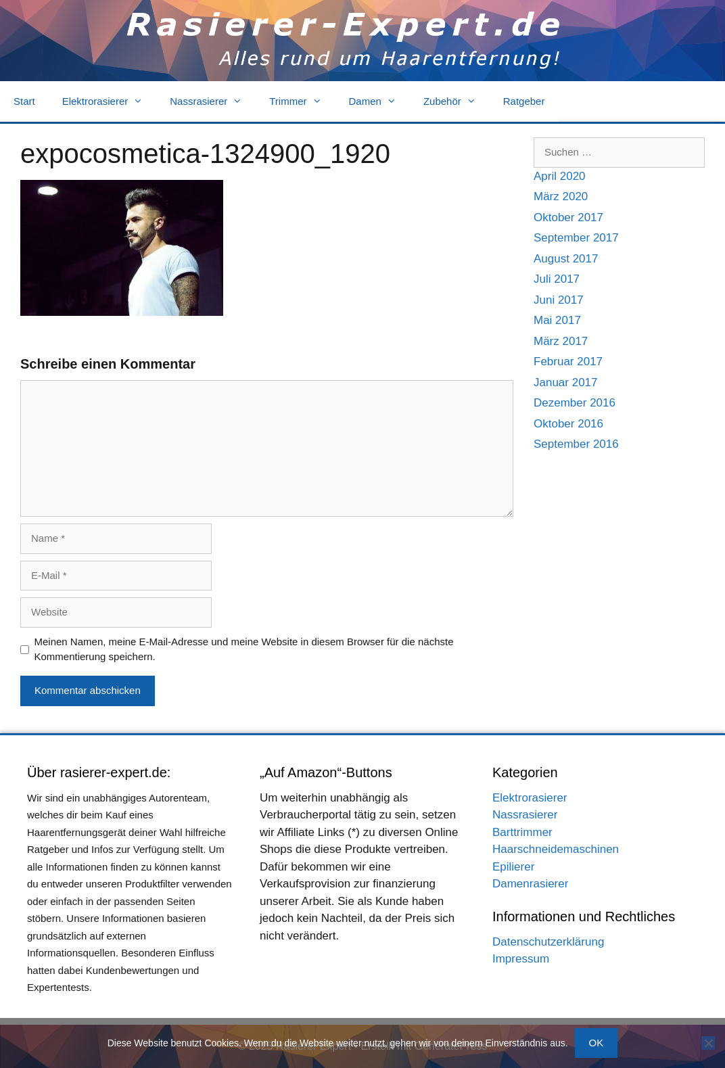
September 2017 (576, 237)
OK (596, 1042)
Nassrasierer (213, 101)
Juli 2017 (557, 279)
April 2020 (560, 176)
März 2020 (561, 196)
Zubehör (456, 101)
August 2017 (566, 258)
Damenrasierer (530, 883)
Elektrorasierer (109, 101)
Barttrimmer (522, 832)
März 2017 (561, 341)
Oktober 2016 (568, 423)
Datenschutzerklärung (548, 941)
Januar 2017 (566, 382)
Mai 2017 (557, 320)
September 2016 (576, 444)
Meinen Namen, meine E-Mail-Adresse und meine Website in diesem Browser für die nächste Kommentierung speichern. (244, 649)
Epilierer (513, 866)
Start (24, 101)
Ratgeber (524, 101)
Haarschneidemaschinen (555, 849)
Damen (379, 101)
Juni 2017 (559, 300)
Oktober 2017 (568, 217)
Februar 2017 (568, 361)
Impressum (520, 958)
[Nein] (708, 1043)
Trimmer (302, 101)
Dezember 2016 (574, 402)
